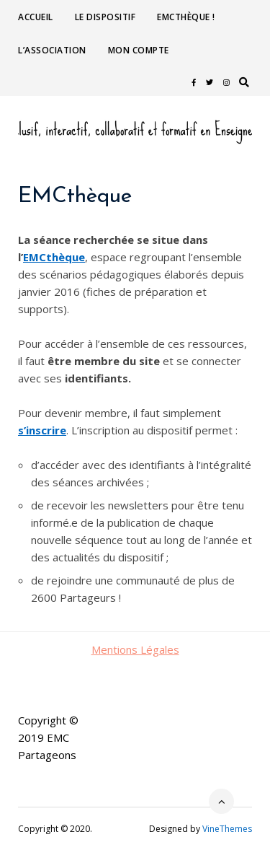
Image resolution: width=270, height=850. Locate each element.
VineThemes (227, 829)
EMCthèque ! (186, 17)
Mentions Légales (135, 649)
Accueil (35, 17)
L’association (52, 50)
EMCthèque (54, 257)
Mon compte (138, 50)
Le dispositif (105, 17)
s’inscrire (42, 430)
